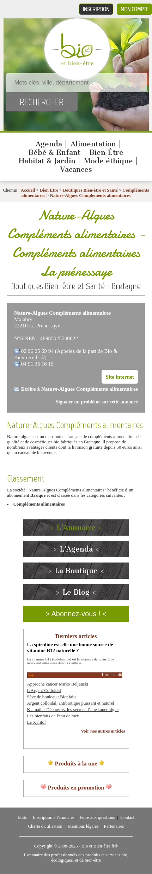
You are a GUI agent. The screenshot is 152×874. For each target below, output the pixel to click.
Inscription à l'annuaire (53, 817)
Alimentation (93, 144)
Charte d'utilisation (45, 826)
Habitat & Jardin (47, 161)
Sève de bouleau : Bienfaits (52, 696)
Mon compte (134, 9)
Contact (127, 817)
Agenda (49, 144)
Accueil (28, 190)
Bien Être (106, 152)
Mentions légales (83, 826)
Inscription (96, 9)
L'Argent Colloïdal (44, 690)
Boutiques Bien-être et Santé (90, 190)
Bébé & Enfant (54, 152)
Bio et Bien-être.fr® (99, 846)
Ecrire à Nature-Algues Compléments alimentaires (79, 389)
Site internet (119, 377)
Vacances (76, 169)
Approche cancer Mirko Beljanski (58, 684)
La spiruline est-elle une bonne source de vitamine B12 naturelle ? (70, 647)
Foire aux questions (97, 817)
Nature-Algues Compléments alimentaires (90, 195)
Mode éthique (108, 161)
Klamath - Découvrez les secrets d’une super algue (73, 709)
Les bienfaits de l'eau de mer (53, 715)
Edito (23, 817)
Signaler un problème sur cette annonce (97, 401)
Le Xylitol (36, 722)
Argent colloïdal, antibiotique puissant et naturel (70, 703)
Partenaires (114, 826)
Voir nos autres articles (103, 731)
